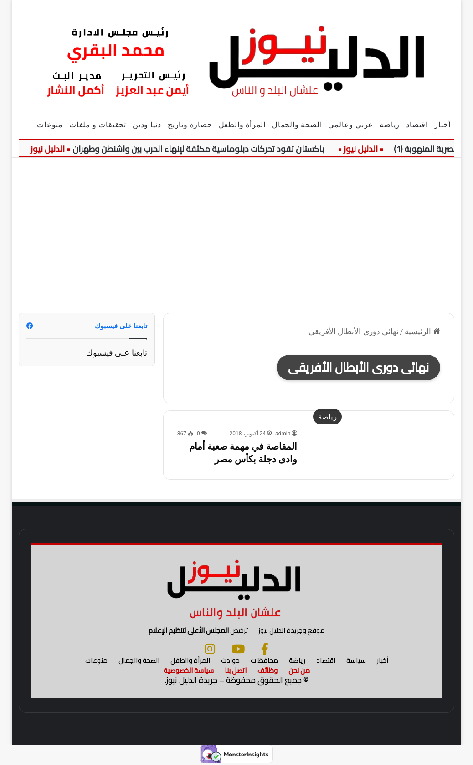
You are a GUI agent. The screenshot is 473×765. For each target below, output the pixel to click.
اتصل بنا (236, 670)
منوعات (50, 124)
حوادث (230, 660)
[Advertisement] (236, 235)
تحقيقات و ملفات (97, 124)
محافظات (264, 660)
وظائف (267, 670)
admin (282, 433)
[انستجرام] (210, 649)
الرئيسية (422, 331)
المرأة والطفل (242, 124)
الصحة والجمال (297, 124)
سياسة (356, 660)
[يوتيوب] (238, 649)
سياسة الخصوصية (189, 670)
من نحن (299, 670)
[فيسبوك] (264, 649)
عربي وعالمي (350, 124)
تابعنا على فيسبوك (116, 352)
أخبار (442, 124)
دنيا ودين (147, 124)
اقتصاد (417, 124)
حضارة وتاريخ (190, 124)
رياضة (390, 124)
